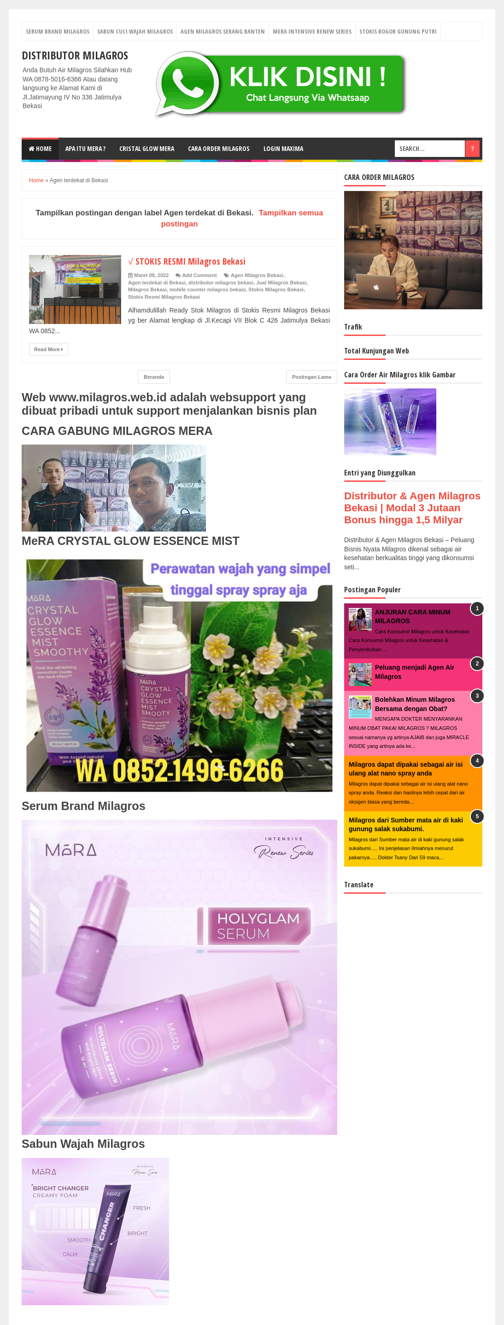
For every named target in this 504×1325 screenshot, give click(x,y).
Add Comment (199, 275)
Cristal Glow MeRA (146, 148)
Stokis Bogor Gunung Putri (398, 31)
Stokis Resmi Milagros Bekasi (164, 297)
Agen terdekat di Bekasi (157, 282)
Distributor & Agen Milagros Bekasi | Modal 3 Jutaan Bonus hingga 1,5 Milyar (412, 508)
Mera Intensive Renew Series (312, 31)
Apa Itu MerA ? (85, 148)
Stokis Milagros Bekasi (276, 289)
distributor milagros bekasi (220, 282)
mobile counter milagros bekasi (208, 289)
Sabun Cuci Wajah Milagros (135, 31)
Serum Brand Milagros (57, 31)
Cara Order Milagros (219, 148)
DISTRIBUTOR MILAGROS (75, 55)
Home (40, 148)
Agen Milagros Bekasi (257, 275)
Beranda (154, 377)
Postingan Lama (311, 377)
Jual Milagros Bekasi (281, 282)
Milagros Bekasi (147, 289)
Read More (48, 349)
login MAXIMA (283, 148)
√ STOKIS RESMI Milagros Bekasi (192, 260)
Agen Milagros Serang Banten (223, 31)
